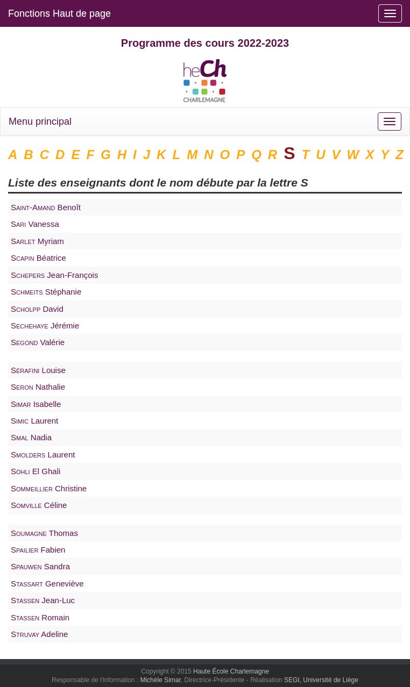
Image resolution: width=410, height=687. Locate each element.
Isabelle (36, 404)
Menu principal (40, 121)
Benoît (46, 207)
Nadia (31, 437)
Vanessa (35, 223)
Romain (40, 617)
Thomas (44, 533)
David (37, 308)
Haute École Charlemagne (231, 671)
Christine (49, 488)
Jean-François (54, 275)
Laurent (34, 420)
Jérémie (45, 325)
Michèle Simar (160, 680)
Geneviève (47, 583)
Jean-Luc (43, 600)
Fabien (38, 549)
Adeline (39, 634)
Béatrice (38, 257)
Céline (39, 505)
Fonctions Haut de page (59, 13)
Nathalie (38, 386)
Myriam (37, 241)
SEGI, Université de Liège (321, 680)
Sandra (40, 566)
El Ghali (35, 471)
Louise (38, 370)
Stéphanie (46, 291)
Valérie (38, 342)
